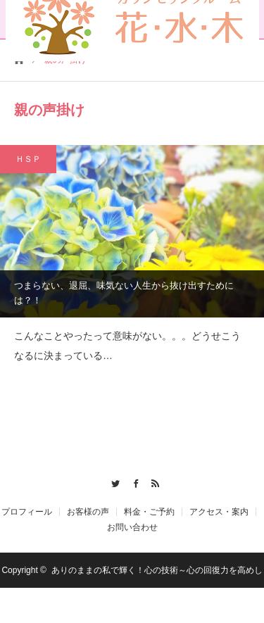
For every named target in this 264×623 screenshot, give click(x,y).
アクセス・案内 (219, 512)
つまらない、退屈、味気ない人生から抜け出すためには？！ (124, 293)
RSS (152, 481)
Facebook (132, 481)
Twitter (111, 481)
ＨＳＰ (28, 159)
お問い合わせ (132, 527)
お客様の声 (88, 512)
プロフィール (26, 512)
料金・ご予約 (149, 512)
